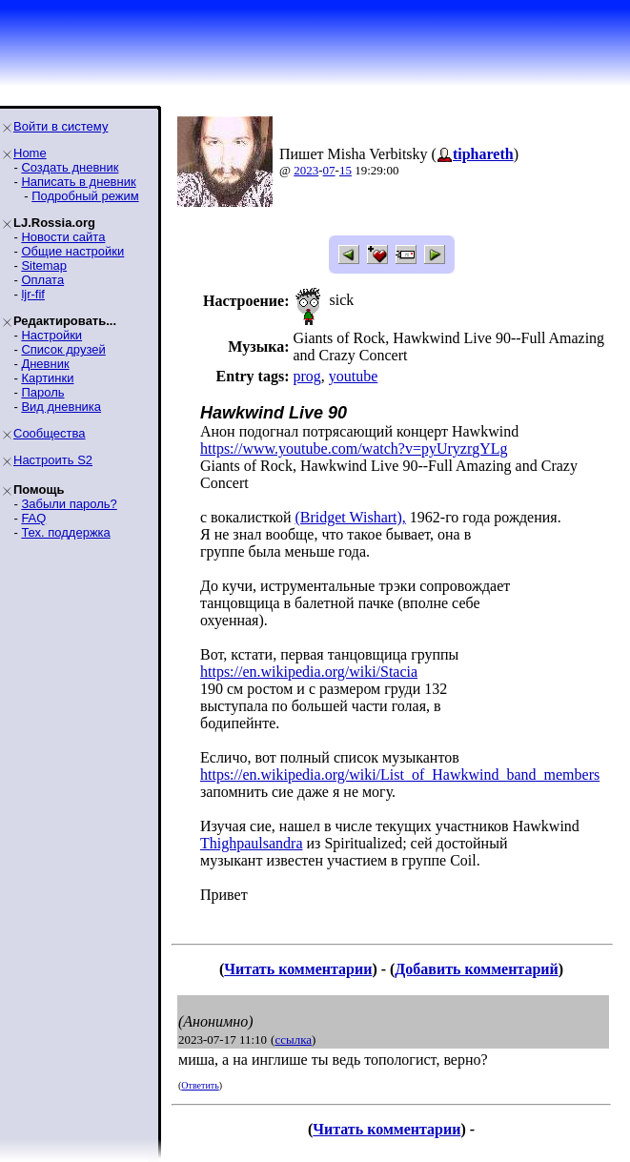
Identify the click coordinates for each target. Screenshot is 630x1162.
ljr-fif (33, 294)
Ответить (199, 1085)
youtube (353, 376)
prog (306, 376)
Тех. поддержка (65, 532)
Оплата (42, 280)
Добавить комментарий (476, 969)
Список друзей (63, 349)
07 (329, 170)
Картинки (47, 378)
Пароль (42, 392)
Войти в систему (60, 126)
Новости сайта (63, 237)
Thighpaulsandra (251, 843)
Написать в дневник (78, 181)
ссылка (293, 1039)
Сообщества (49, 433)
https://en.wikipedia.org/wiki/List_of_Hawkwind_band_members (400, 774)
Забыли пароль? (68, 504)
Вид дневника (61, 406)
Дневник (45, 364)
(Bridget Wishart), (350, 517)
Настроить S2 (52, 460)
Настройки (51, 335)
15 (345, 170)
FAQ (33, 518)
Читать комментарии (298, 969)
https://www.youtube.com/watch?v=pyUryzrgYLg (354, 448)
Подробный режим (84, 196)
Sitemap (44, 265)
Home (30, 153)
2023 (306, 170)
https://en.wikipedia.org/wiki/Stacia (308, 671)
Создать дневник (69, 167)
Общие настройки (72, 251)
